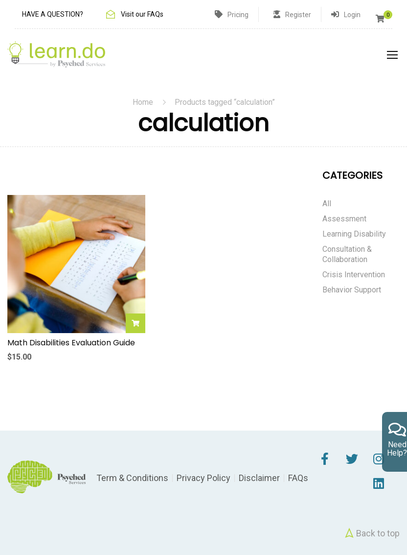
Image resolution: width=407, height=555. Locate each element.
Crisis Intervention (353, 274)
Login (352, 15)
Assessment (344, 218)
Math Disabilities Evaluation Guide (71, 343)
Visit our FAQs (142, 14)
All (326, 203)
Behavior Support (351, 289)
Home (143, 102)
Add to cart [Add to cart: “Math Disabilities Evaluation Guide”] (135, 323)
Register (298, 15)
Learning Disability (354, 234)
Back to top (371, 533)
